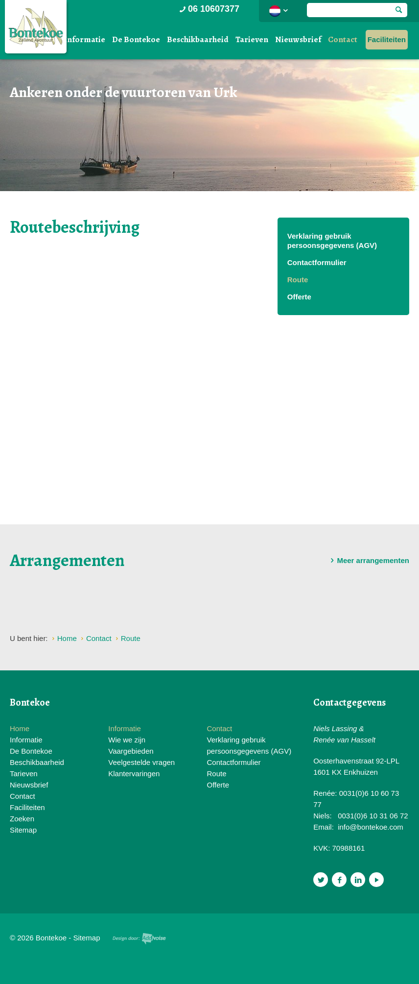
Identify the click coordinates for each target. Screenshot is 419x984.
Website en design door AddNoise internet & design (139, 938)
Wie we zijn (126, 740)
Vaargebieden (130, 751)
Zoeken (22, 818)
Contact (342, 39)
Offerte (299, 297)
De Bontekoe (136, 39)
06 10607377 (208, 9)
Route (297, 279)
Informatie (84, 39)
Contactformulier (317, 262)
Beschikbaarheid (198, 39)
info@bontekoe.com (370, 827)
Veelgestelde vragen (141, 762)
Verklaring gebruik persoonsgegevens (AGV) (332, 240)
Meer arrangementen (368, 560)
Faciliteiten (387, 39)
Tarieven (251, 39)
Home (19, 728)
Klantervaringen (134, 773)
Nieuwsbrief (298, 39)
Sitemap (23, 830)
